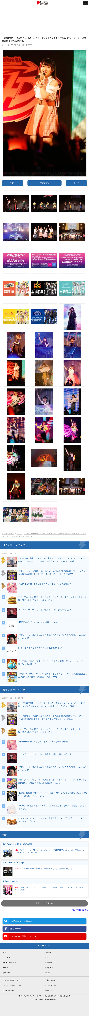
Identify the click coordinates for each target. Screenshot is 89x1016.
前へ (13, 183)
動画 (48, 973)
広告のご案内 (51, 985)
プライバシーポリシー (12, 985)
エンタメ (6, 957)
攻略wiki (6, 973)
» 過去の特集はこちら (79, 910)
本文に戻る (44, 183)
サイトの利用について (12, 980)
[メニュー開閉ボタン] (85, 3)
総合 (5, 952)
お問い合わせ (8, 991)
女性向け (49, 968)
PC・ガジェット (9, 962)
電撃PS (49, 962)
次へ (75, 183)
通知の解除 (50, 980)
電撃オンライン (8, 534)
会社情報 (49, 991)
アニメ (19, 534)
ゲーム (49, 952)
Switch (5, 968)
